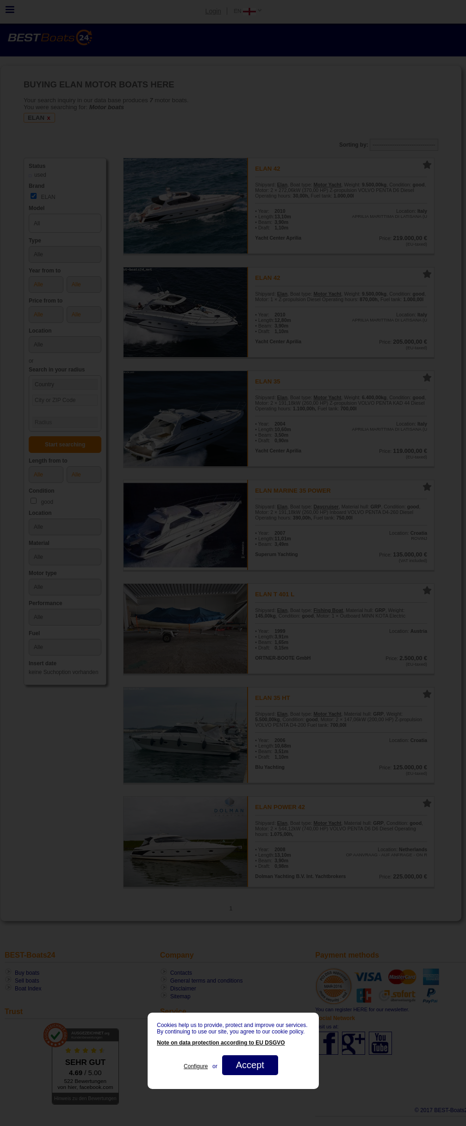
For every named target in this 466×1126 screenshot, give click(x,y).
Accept (250, 1065)
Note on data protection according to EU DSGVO (221, 1042)
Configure (196, 1066)
